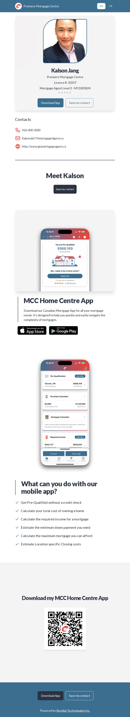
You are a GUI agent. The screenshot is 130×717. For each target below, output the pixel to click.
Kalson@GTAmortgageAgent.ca (42, 138)
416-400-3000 (31, 130)
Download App (50, 103)
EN (101, 6)
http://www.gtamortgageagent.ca (44, 146)
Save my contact (79, 103)
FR (111, 6)
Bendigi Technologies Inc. (73, 710)
